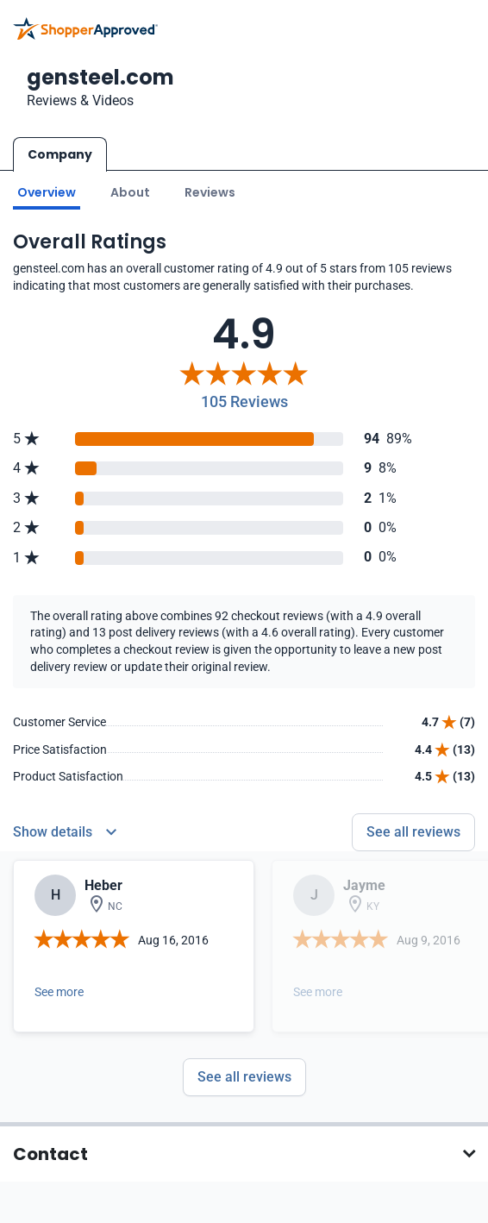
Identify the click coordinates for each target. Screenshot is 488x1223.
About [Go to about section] (130, 192)
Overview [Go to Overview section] (46, 192)
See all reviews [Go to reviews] (413, 832)
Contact (50, 1154)
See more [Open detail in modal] (59, 992)
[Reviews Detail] (64, 832)
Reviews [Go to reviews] (210, 192)
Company (60, 154)
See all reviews (244, 1077)
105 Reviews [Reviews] (244, 401)
